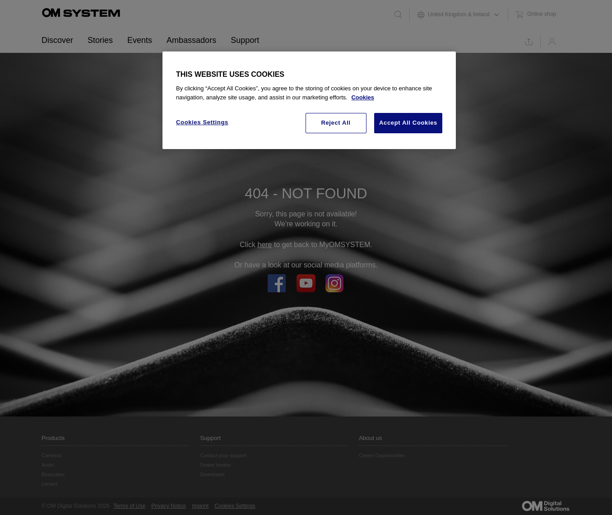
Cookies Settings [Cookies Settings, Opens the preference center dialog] (202, 122)
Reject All (335, 122)
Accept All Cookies (408, 122)
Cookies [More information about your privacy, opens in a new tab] (362, 97)
